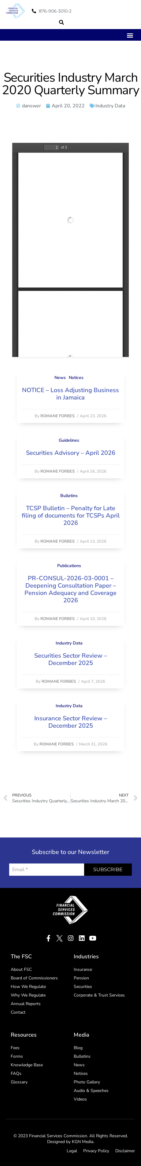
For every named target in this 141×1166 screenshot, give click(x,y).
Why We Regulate (28, 995)
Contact (18, 1012)
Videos (80, 1099)
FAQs (16, 1073)
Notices (76, 378)
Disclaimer (125, 1151)
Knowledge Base (27, 1065)
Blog (78, 1048)
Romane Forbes (57, 416)
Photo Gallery (87, 1082)
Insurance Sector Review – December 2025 (70, 722)
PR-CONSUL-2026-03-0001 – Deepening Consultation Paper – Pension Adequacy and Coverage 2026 (70, 589)
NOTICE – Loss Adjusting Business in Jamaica (70, 394)
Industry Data (110, 105)
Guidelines (69, 440)
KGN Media (82, 1142)
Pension (81, 978)
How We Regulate (28, 987)
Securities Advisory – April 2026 (70, 453)
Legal (72, 1151)
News (60, 378)
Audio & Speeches (91, 1091)
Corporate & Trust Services (99, 995)
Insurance (83, 969)
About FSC (21, 969)
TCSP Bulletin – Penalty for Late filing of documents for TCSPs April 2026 (71, 515)
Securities (83, 987)
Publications (69, 566)
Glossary (19, 1082)
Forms (17, 1056)
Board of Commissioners (34, 978)
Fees (15, 1048)
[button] (61, 22)
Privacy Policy (96, 1151)
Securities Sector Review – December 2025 (70, 659)
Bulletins (69, 496)
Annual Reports (26, 1004)
